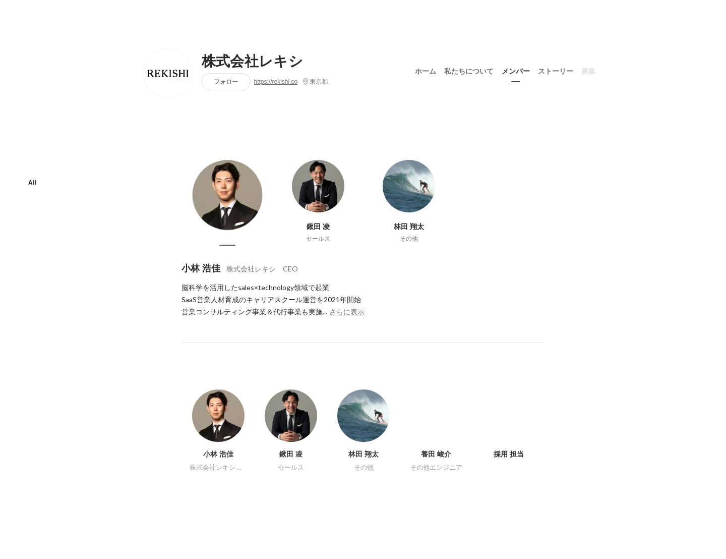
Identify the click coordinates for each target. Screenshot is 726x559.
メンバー (516, 70)
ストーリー (555, 70)
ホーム (425, 70)
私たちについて (469, 70)
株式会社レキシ (252, 61)
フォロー (226, 81)
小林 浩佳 (201, 268)
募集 (588, 70)
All (32, 182)
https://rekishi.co (276, 81)
